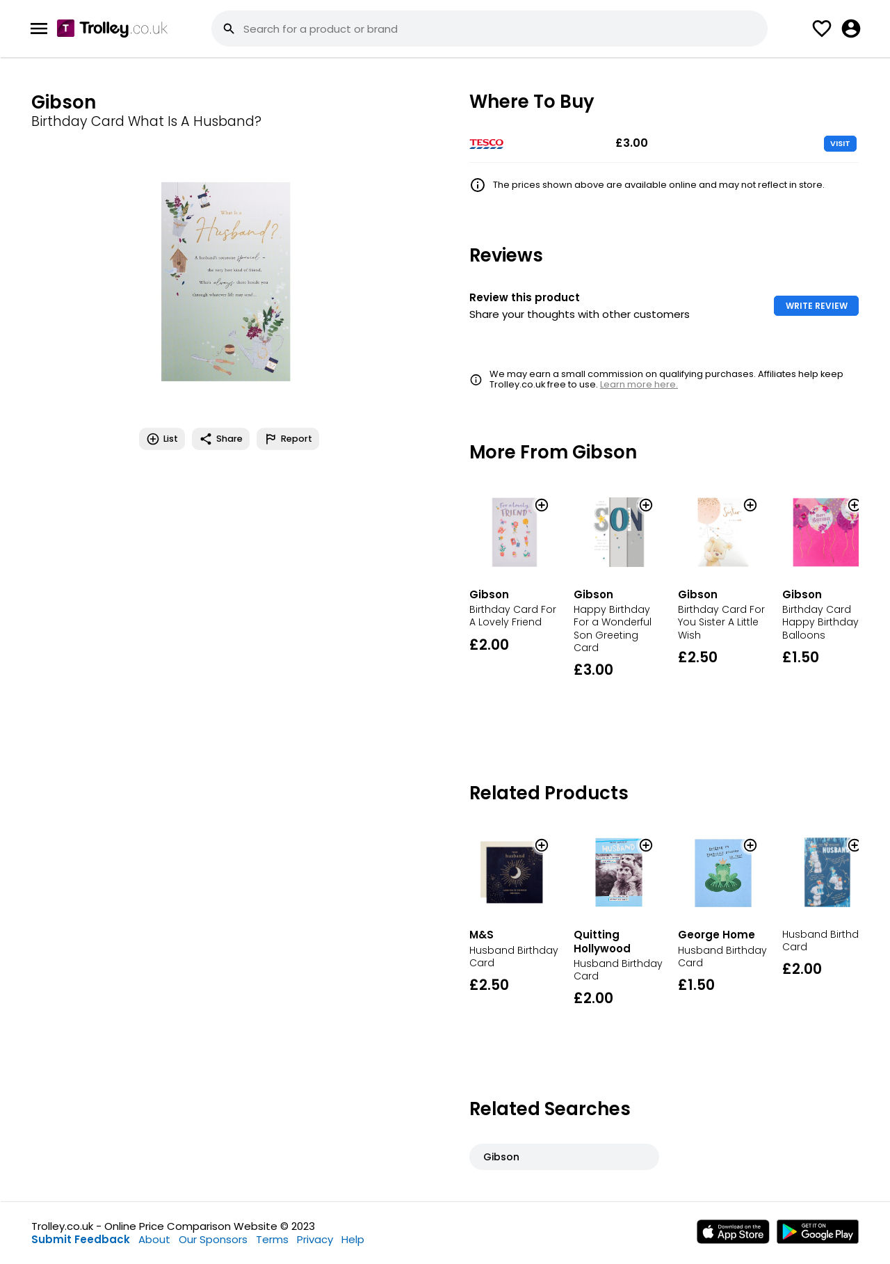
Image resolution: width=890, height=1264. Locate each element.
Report (288, 439)
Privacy (315, 1239)
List (162, 439)
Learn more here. (639, 384)
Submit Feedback (80, 1239)
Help (352, 1239)
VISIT (840, 143)
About (154, 1239)
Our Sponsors (213, 1239)
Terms (272, 1239)
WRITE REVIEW (817, 306)
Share (221, 439)
